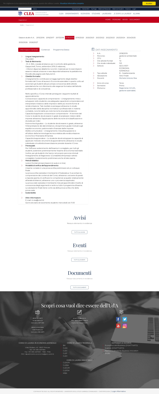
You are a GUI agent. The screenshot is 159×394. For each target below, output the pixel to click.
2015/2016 (40, 38)
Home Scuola (76, 9)
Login (134, 9)
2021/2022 (100, 38)
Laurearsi (106, 14)
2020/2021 (90, 38)
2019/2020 (79, 38)
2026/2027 (33, 42)
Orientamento (72, 14)
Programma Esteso (61, 50)
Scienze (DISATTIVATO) (114, 348)
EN (139, 8)
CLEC (65, 351)
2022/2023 (110, 38)
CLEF (65, 353)
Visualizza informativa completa (73, 3)
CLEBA (66, 365)
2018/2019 (69, 38)
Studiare (96, 14)
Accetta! (149, 3)
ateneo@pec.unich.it (81, 320)
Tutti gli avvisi (79, 232)
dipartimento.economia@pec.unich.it (39, 354)
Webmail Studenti (118, 9)
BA (64, 345)
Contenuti (45, 50)
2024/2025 (131, 38)
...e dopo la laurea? (122, 14)
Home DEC (85, 9)
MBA (65, 373)
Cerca (35, 9)
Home (108, 20)
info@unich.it (81, 318)
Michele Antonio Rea (128, 78)
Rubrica (128, 9)
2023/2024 (120, 38)
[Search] (24, 9)
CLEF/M (66, 370)
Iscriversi (85, 14)
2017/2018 (60, 38)
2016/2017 (50, 38)
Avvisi (125, 20)
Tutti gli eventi (79, 260)
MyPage (94, 9)
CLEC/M (66, 368)
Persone (116, 20)
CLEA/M (66, 363)
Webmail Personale (104, 9)
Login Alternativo (119, 391)
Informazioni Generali (29, 50)
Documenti (135, 20)
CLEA (61, 14)
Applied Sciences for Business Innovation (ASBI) (121, 352)
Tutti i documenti (79, 287)
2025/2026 (23, 42)
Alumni (136, 14)
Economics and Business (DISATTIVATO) (121, 345)
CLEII (65, 356)
